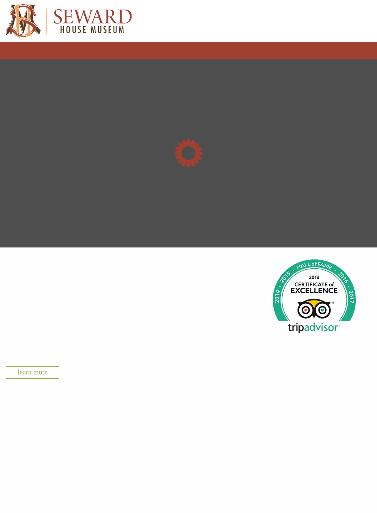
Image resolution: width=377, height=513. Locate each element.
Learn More (32, 372)
